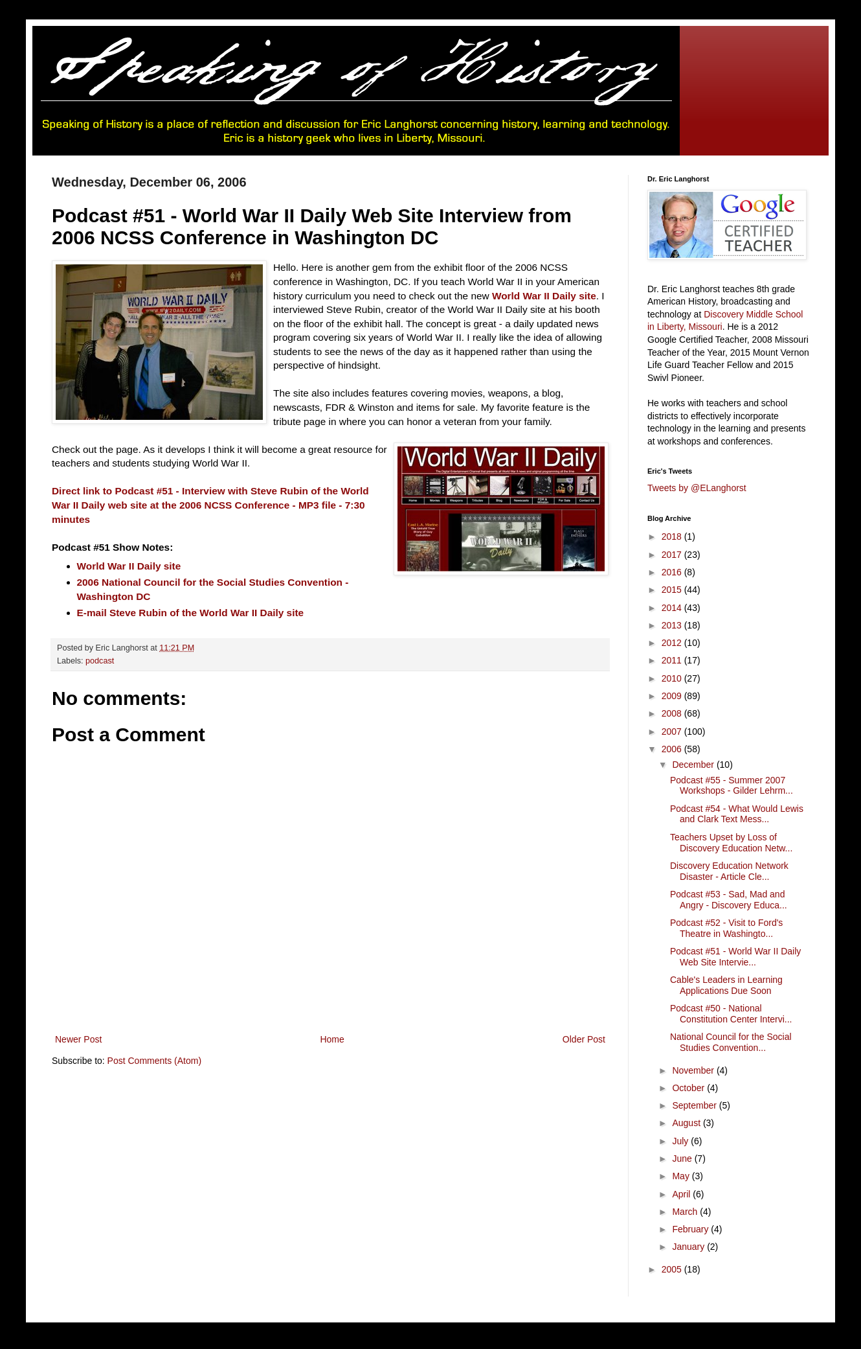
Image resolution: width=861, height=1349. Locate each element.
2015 (673, 589)
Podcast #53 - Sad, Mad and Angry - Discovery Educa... (728, 899)
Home (332, 1039)
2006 (673, 749)
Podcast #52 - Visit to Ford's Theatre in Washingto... (726, 928)
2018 (673, 536)
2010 (673, 678)
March (686, 1211)
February (691, 1229)
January (689, 1246)
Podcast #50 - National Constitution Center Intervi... (731, 1013)
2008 (673, 713)
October (689, 1088)
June (683, 1158)
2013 (673, 625)
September (695, 1105)
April (682, 1194)
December (694, 764)
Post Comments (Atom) (154, 1060)
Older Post (584, 1039)
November (694, 1070)
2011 (673, 660)
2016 (673, 572)
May (681, 1176)
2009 (673, 696)
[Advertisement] (287, 1116)
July (681, 1141)
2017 (673, 554)
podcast (99, 660)
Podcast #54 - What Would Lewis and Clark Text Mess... (736, 814)
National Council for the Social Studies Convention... (731, 1042)
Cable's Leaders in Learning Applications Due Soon (726, 985)
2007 (673, 731)
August (687, 1123)
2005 (673, 1269)
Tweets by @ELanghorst (696, 488)
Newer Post (78, 1039)
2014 (673, 608)
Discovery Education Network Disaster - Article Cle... (729, 871)
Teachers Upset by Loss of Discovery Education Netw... (731, 842)
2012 (673, 643)
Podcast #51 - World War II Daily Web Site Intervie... (735, 956)
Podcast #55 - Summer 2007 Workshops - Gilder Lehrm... (731, 785)
